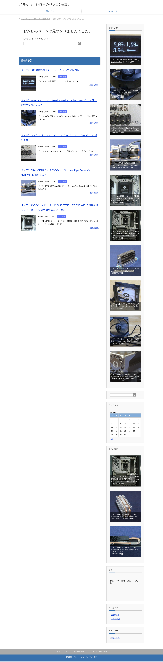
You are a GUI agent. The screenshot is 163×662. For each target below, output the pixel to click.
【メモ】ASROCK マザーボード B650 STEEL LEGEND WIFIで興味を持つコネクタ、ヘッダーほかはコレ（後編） (125, 199)
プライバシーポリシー (99, 652)
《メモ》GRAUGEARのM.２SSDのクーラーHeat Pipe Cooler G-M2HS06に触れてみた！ (125, 517)
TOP (35, 19)
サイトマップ (62, 652)
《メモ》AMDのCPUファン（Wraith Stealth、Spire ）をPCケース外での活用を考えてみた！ (125, 93)
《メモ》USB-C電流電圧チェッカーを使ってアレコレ (51, 70)
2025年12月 (115, 619)
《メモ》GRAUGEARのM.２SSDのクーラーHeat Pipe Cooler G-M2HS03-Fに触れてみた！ (125, 377)
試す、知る (50, 12)
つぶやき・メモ (113, 12)
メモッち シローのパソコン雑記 (47, 4)
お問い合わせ (79, 652)
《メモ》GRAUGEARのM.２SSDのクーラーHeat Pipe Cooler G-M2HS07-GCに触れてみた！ (125, 550)
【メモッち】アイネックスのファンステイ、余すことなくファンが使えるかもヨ (125, 307)
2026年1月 (115, 615)
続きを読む (94, 85)
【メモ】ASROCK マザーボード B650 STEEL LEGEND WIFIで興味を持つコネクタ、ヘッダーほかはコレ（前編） (125, 234)
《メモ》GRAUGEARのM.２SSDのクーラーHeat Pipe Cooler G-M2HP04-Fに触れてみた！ (125, 166)
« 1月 (112, 440)
